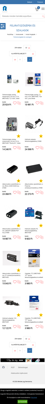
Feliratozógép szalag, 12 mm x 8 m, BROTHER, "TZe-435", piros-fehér (33, 96)
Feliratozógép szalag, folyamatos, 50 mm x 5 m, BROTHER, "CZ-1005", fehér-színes (11, 96)
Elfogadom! (22, 402)
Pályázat (40, 2)
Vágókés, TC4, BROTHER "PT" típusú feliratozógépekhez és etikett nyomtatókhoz (34, 320)
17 (30, 59)
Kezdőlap (10, 34)
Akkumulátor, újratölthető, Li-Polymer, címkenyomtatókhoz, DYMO (34, 186)
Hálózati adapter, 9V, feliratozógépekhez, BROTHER (31, 230)
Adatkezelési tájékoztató (19, 373)
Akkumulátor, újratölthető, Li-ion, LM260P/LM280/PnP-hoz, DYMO (11, 230)
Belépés (29, 2)
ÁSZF (13, 367)
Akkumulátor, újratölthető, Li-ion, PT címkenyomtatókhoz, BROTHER (11, 275)
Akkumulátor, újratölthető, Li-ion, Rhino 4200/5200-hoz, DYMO (11, 186)
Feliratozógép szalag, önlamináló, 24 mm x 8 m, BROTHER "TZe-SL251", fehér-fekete (11, 141)
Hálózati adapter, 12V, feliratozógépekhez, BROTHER (9, 320)
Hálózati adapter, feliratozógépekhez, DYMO (33, 140)
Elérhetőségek (23, 367)
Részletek (34, 397)
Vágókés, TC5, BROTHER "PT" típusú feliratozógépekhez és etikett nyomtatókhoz (34, 275)
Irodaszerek (19, 34)
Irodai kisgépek (30, 34)
